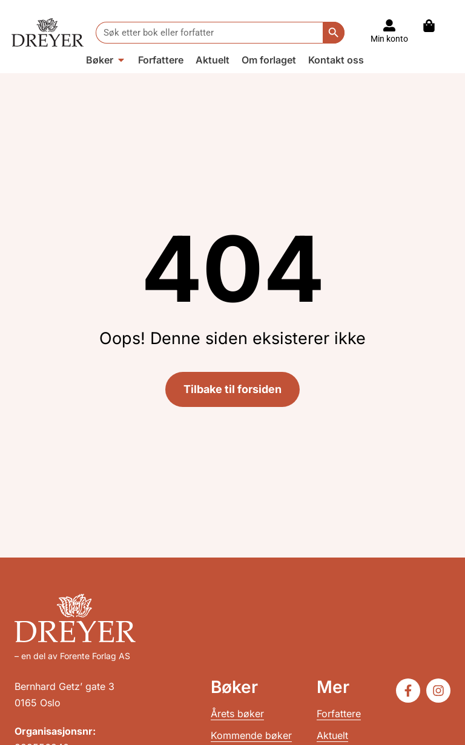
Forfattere (339, 714)
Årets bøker (237, 714)
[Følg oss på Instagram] (438, 690)
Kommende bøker (251, 735)
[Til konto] (389, 25)
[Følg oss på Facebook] (408, 690)
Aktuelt (332, 735)
